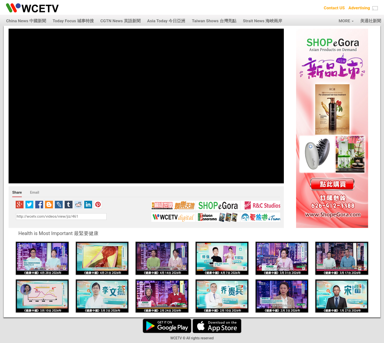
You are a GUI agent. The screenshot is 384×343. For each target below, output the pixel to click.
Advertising (359, 7)
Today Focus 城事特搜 (73, 20)
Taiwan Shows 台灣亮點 (214, 20)
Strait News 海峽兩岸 (262, 20)
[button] (375, 8)
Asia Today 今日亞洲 (166, 20)
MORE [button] (346, 20)
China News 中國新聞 (26, 20)
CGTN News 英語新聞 (120, 20)
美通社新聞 (370, 20)
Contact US (334, 7)
